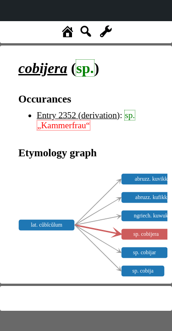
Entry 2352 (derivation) (78, 115)
